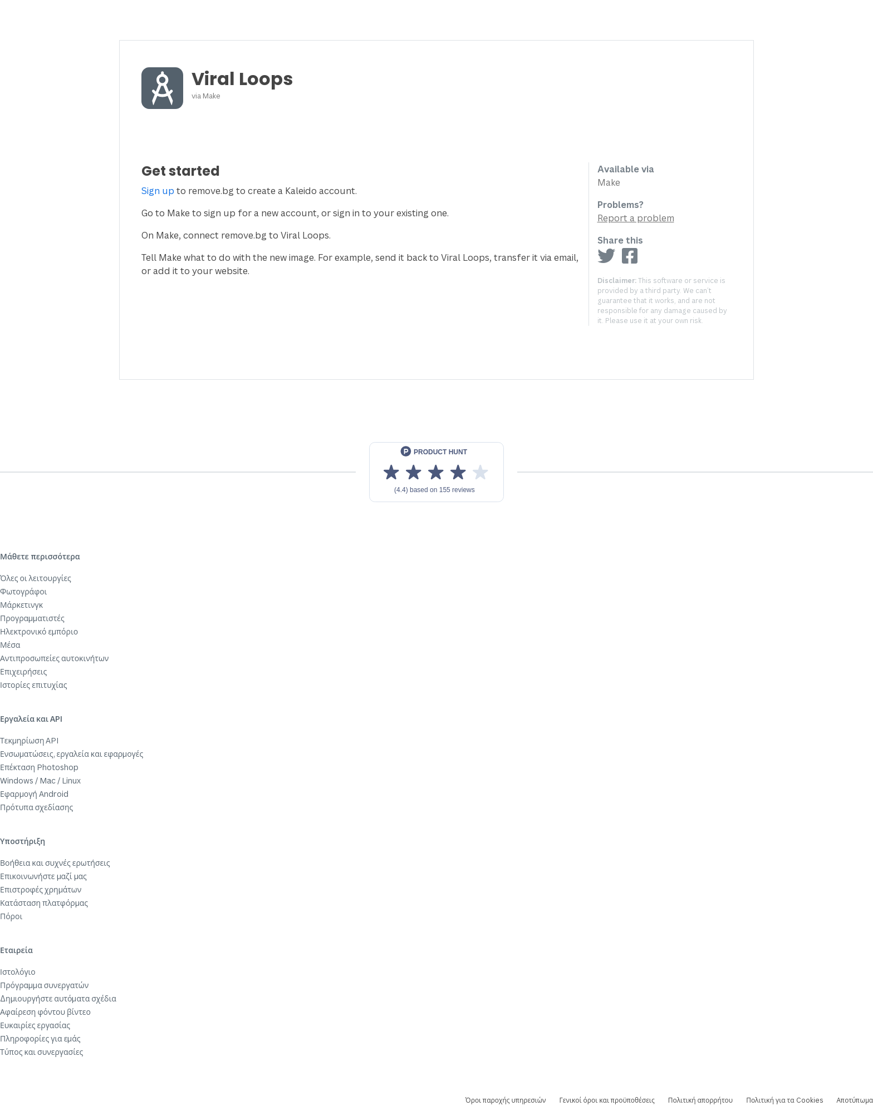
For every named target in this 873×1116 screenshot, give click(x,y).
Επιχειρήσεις (23, 671)
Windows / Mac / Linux (40, 780)
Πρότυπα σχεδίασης (36, 807)
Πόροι (11, 916)
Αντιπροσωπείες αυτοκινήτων (54, 658)
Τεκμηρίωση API (29, 740)
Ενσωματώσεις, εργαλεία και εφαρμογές (71, 753)
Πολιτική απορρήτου (700, 1100)
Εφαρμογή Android (34, 793)
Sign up (157, 191)
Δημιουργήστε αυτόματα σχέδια (58, 998)
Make (211, 96)
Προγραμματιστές (32, 618)
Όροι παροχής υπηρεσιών (505, 1100)
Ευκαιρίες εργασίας (35, 1025)
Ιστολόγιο (18, 971)
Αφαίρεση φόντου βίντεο (45, 1011)
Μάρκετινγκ (21, 604)
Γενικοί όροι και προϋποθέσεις (606, 1100)
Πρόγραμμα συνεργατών (44, 985)
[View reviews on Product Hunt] (436, 472)
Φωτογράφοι (23, 591)
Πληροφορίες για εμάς (40, 1038)
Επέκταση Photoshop (39, 767)
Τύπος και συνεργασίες (41, 1051)
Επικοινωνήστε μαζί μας (43, 876)
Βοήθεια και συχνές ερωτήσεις (55, 862)
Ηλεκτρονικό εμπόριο (39, 631)
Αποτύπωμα (855, 1100)
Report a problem (635, 218)
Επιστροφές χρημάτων (40, 889)
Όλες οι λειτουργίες (35, 578)
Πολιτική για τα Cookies (784, 1100)
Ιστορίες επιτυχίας (33, 684)
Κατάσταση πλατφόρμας (44, 902)
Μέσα (10, 644)
